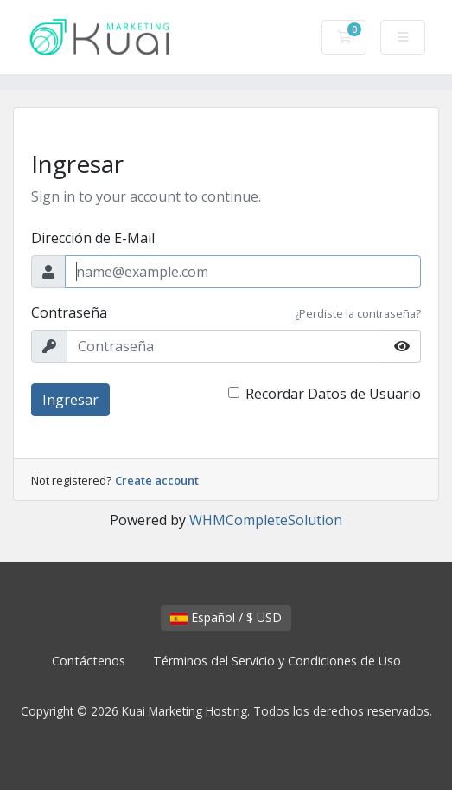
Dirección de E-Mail (93, 237)
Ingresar (70, 399)
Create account (157, 480)
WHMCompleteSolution (265, 520)
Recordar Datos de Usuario (333, 393)
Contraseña (69, 312)
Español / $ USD (226, 617)
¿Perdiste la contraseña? (358, 313)
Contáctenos (88, 660)
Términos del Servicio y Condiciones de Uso (277, 660)
